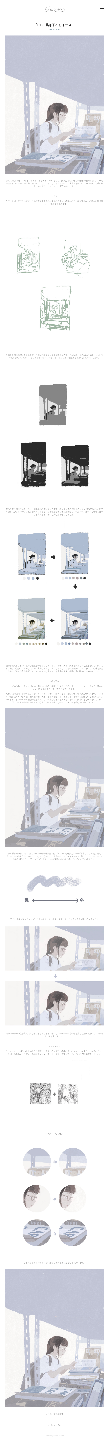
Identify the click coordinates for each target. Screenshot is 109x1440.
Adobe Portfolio (59, 1436)
